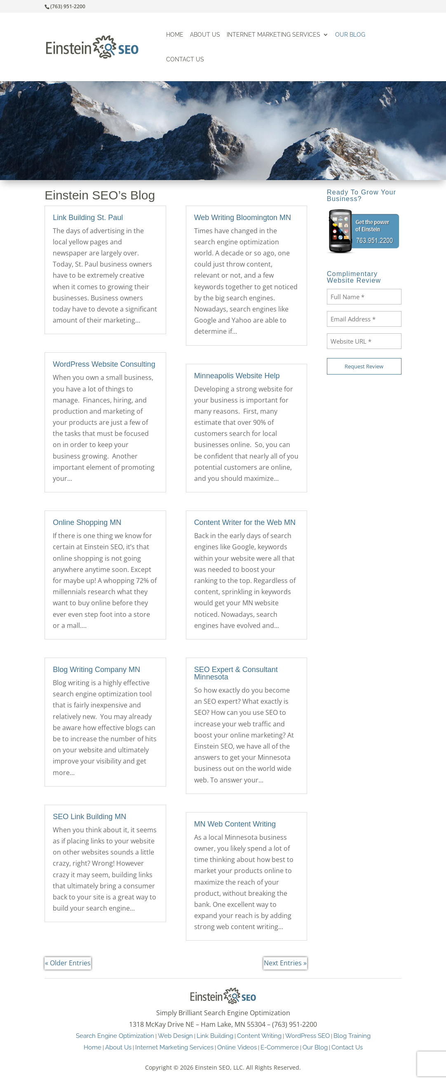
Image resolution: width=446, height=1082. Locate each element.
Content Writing (259, 1035)
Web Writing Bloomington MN (242, 217)
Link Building (215, 1035)
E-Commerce (280, 1047)
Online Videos (237, 1047)
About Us (205, 35)
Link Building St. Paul (88, 217)
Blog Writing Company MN (96, 669)
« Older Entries (68, 962)
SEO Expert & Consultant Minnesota (236, 673)
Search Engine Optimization (115, 1035)
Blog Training (352, 1035)
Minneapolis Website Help (237, 376)
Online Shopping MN (87, 522)
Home (174, 35)
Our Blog (350, 35)
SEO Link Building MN (89, 817)
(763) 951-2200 (67, 6)
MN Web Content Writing (235, 824)
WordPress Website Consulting (104, 364)
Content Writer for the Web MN (245, 522)
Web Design (175, 1035)
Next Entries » (285, 962)
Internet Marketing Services (273, 35)
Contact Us (185, 59)
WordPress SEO (307, 1035)
